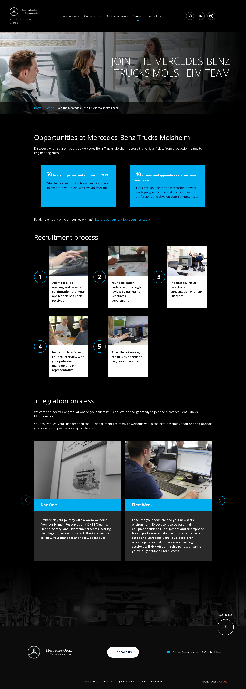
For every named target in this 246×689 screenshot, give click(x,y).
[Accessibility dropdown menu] (211, 16)
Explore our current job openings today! (123, 219)
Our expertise (92, 16)
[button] (25, 499)
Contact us (154, 16)
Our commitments (117, 16)
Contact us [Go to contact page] (123, 652)
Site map (107, 681)
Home (37, 108)
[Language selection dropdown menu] (201, 16)
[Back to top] (225, 624)
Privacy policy (91, 681)
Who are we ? (71, 16)
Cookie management (151, 681)
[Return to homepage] (25, 16)
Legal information (125, 681)
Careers (138, 16)
